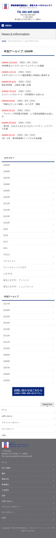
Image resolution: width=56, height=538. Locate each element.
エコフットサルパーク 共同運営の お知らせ (23, 94)
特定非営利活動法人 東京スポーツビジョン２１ (32, 528)
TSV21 (34, 62)
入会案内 (5, 490)
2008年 (22, 62)
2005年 (6, 165)
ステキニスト (9, 261)
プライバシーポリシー (11, 423)
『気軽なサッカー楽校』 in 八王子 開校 (21, 104)
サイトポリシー (8, 429)
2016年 (6, 310)
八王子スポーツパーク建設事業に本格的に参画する (26, 75)
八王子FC (7, 274)
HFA (28, 62)
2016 (5, 235)
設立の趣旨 (6, 468)
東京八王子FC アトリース (16, 280)
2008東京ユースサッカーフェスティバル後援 (23, 65)
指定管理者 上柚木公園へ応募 (16, 85)
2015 (5, 229)
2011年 (6, 203)
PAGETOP (47, 404)
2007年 (6, 178)
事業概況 (5, 484)
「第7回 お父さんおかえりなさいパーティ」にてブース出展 (27, 127)
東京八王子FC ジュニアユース (18, 286)
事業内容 (5, 479)
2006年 (6, 171)
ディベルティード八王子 (14, 267)
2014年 (6, 222)
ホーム (4, 410)
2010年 (6, 197)
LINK (4, 435)
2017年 (6, 304)
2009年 (6, 190)
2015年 (6, 316)
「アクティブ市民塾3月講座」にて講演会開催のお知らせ (27, 115)
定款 (3, 496)
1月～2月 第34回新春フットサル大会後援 (22, 138)
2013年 (6, 216)
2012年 (6, 210)
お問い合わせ (7, 416)
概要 (3, 473)
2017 (5, 242)
